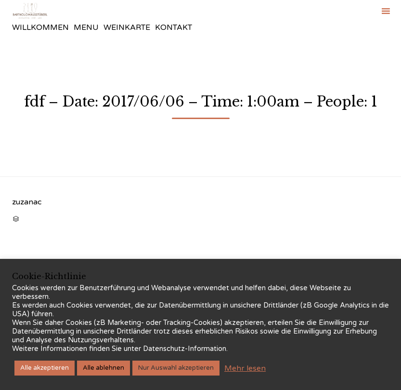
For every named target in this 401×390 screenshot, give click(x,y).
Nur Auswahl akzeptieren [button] (176, 368)
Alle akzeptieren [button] (44, 368)
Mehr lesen (245, 368)
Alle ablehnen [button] (103, 368)
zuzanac (26, 202)
